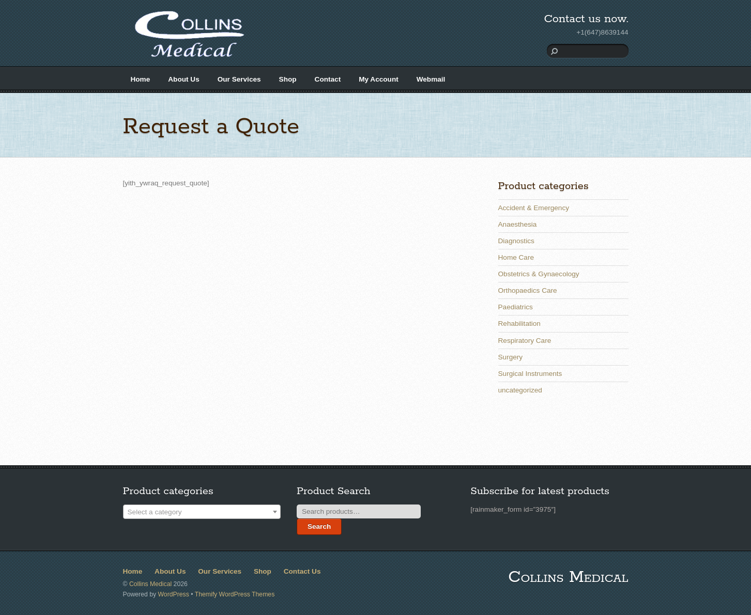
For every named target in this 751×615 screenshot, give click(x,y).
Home (140, 79)
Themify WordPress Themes (235, 594)
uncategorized (520, 390)
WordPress (173, 594)
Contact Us (302, 571)
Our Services (239, 79)
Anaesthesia (517, 224)
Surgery (510, 357)
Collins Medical (150, 584)
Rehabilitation (519, 323)
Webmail (431, 79)
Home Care (516, 257)
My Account (379, 79)
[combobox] (202, 511)
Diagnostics (516, 241)
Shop (288, 79)
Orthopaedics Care (527, 290)
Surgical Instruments (530, 373)
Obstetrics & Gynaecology (538, 274)
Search (319, 526)
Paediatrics (515, 307)
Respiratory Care (524, 340)
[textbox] (202, 512)
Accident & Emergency (534, 208)
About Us (183, 79)
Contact (328, 79)
